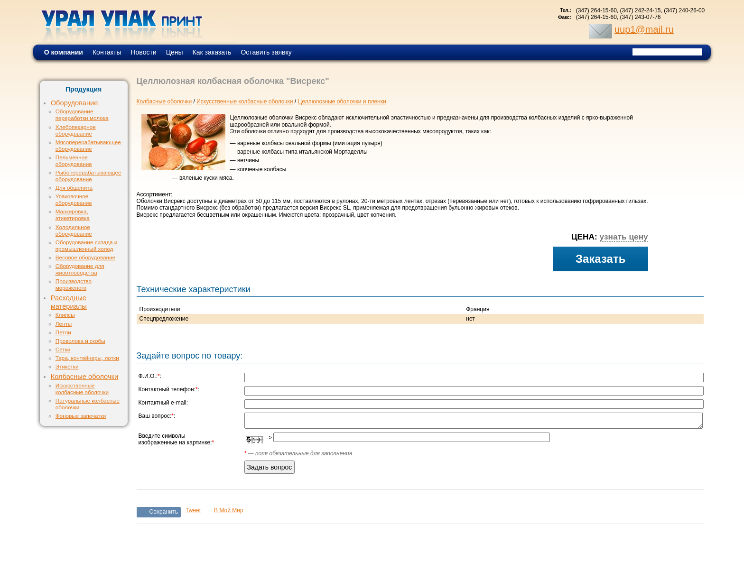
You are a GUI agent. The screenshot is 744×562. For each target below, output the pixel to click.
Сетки (63, 349)
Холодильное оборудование (74, 230)
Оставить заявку (266, 52)
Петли (63, 332)
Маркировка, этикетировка (73, 214)
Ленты (64, 324)
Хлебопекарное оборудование (76, 130)
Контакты (107, 52)
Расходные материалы (69, 302)
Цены (174, 52)
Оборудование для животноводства (80, 269)
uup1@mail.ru (644, 29)
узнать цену (624, 236)
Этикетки (67, 366)
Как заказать (212, 52)
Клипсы (65, 315)
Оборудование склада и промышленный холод (87, 245)
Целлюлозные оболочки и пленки (342, 101)
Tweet (193, 510)
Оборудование (74, 103)
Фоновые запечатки (81, 416)
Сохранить (163, 511)
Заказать (601, 258)
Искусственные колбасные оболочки (82, 388)
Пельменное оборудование (74, 160)
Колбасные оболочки (84, 376)
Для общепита (74, 187)
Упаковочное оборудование (74, 199)
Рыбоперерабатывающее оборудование (88, 175)
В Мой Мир (228, 510)
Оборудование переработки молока (82, 114)
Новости (143, 52)
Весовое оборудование (85, 257)
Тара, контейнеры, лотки (87, 358)
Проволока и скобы (80, 341)
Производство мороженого (74, 284)
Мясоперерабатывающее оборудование (88, 145)
